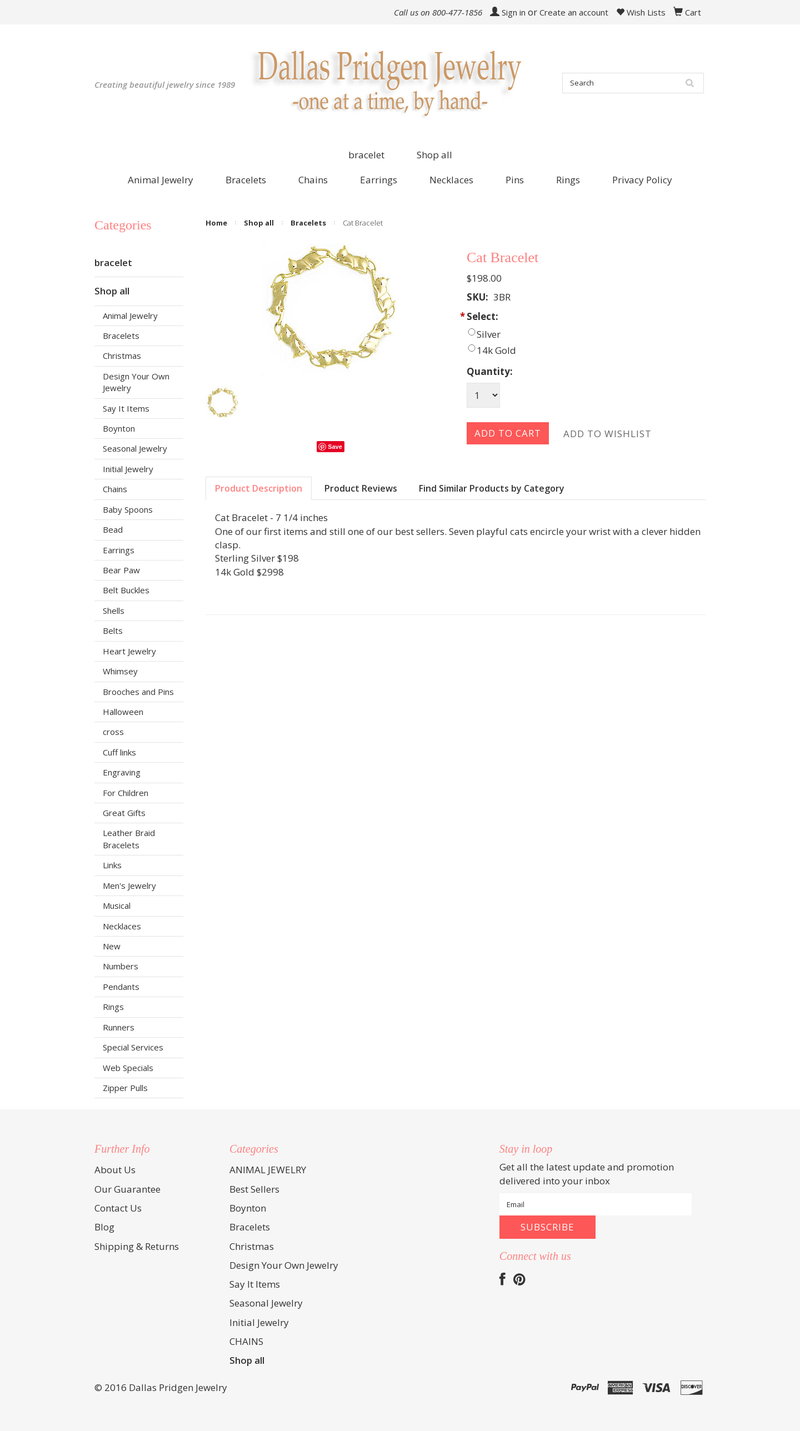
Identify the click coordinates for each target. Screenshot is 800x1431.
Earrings (118, 550)
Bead (113, 529)
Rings (113, 1006)
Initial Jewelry (128, 468)
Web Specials (128, 1067)
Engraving (122, 772)
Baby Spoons (128, 509)
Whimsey (120, 671)
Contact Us (118, 1208)
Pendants (121, 986)
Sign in (514, 12)
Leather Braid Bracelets (129, 838)
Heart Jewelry (129, 651)
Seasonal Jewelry (135, 448)
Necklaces (122, 926)
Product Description (258, 488)
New (112, 946)
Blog (104, 1226)
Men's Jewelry (129, 885)
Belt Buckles (126, 590)
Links (112, 864)
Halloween (123, 711)
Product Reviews (360, 488)
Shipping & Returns (136, 1246)
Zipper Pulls (125, 1087)
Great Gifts (124, 812)
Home (216, 223)
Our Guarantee (127, 1189)
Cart (693, 12)
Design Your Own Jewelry (136, 382)
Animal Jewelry (130, 315)
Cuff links (119, 752)
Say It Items (126, 408)
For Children (125, 792)
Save (335, 446)
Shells (113, 610)
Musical (117, 905)
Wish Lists (641, 12)
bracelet (366, 154)
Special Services (133, 1047)
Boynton (119, 428)
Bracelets (121, 335)
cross (113, 731)
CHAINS (246, 1341)
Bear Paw (121, 570)
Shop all (434, 154)
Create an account (573, 12)
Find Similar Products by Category (491, 488)
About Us (115, 1169)
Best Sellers (254, 1189)
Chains (115, 488)
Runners (118, 1027)
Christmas (122, 355)
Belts (113, 630)
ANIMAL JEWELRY (267, 1169)
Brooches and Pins (138, 691)
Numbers (120, 966)
